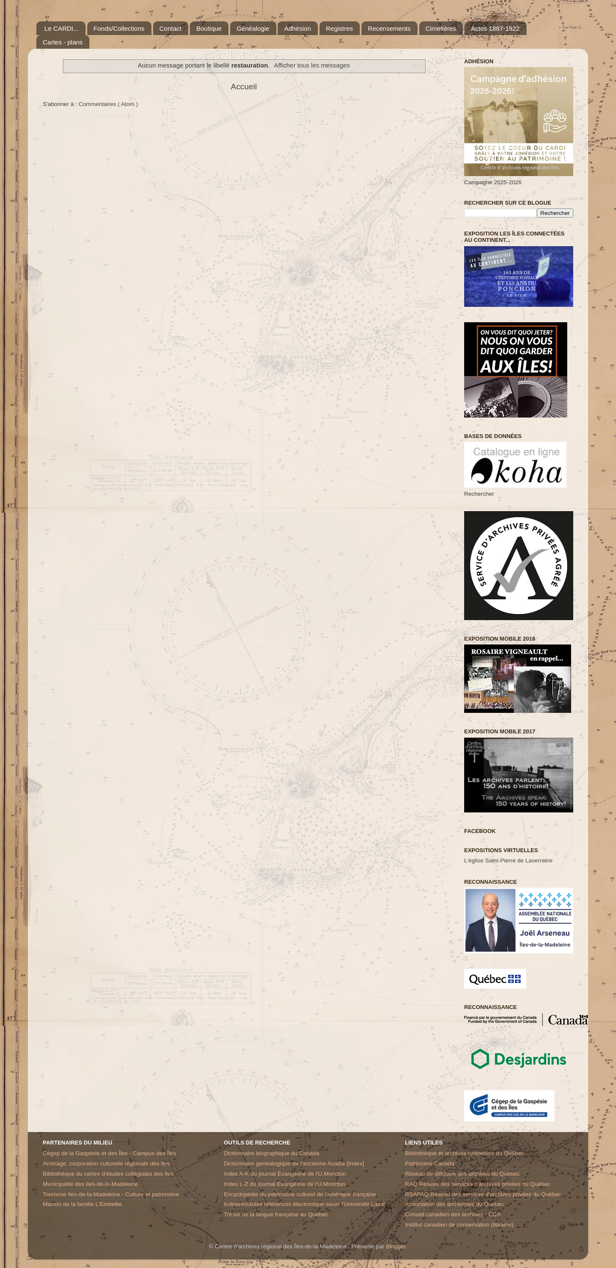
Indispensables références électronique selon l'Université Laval (304, 1204)
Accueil (244, 86)
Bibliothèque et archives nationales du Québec (464, 1153)
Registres (339, 28)
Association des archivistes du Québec (454, 1204)
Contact (171, 28)
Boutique (209, 28)
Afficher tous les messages (312, 65)
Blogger (396, 1246)
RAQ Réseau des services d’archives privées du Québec (478, 1184)
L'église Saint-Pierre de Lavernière (508, 860)
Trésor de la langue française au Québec (276, 1214)
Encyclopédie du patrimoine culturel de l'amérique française (300, 1194)
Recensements (389, 28)
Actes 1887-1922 (495, 28)
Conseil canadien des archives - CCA (453, 1214)
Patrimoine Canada (430, 1163)
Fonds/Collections (119, 28)
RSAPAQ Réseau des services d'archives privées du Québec (483, 1194)
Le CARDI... (61, 28)
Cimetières (441, 28)
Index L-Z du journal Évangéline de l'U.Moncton (284, 1184)
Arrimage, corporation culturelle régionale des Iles (106, 1163)
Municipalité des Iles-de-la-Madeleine (90, 1184)
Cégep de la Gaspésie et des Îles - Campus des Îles (109, 1153)
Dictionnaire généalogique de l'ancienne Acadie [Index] (294, 1163)
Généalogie (253, 28)
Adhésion (297, 28)
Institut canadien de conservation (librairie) (459, 1224)
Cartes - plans (63, 42)
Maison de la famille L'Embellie (82, 1204)
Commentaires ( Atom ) (108, 104)
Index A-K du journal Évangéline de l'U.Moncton (285, 1174)
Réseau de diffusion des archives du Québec (462, 1174)
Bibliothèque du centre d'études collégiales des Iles (108, 1174)
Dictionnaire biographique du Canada (271, 1153)
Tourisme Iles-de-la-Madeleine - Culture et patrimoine (111, 1194)
